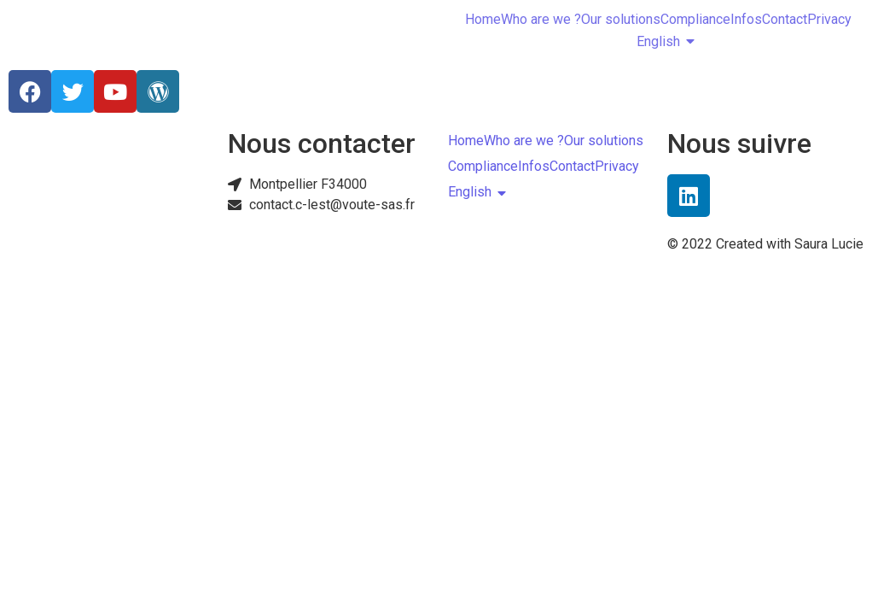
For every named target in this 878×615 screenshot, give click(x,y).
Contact (784, 19)
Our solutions (620, 19)
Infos (746, 19)
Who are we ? (541, 19)
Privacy (829, 19)
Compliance (695, 19)
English (658, 41)
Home (483, 19)
